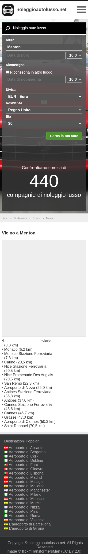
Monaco (11, 349)
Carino (9, 362)
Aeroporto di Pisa (23, 511)
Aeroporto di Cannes (21, 422)
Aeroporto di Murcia (25, 503)
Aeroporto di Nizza (19, 388)
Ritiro (10, 40)
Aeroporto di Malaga (26, 482)
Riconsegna (15, 65)
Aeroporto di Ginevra (26, 469)
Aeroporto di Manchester (29, 490)
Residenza (14, 103)
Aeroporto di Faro (23, 465)
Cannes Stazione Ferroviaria (28, 405)
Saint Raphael (16, 426)
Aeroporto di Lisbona (26, 473)
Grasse (10, 417)
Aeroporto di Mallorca (27, 486)
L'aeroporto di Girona (26, 528)
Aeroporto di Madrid (25, 477)
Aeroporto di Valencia (27, 520)
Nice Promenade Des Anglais (28, 375)
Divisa (10, 90)
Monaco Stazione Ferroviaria (28, 354)
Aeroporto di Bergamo (27, 452)
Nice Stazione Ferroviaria (25, 366)
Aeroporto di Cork (23, 456)
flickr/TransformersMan (41, 551)
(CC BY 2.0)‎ (71, 551)
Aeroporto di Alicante (26, 448)
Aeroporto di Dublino (26, 460)
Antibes (10, 400)
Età (8, 116)
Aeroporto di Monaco (26, 499)
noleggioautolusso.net (41, 9)
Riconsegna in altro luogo (31, 72)
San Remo (13, 383)
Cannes (10, 413)
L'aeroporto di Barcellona (29, 524)
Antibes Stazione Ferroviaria (27, 392)
